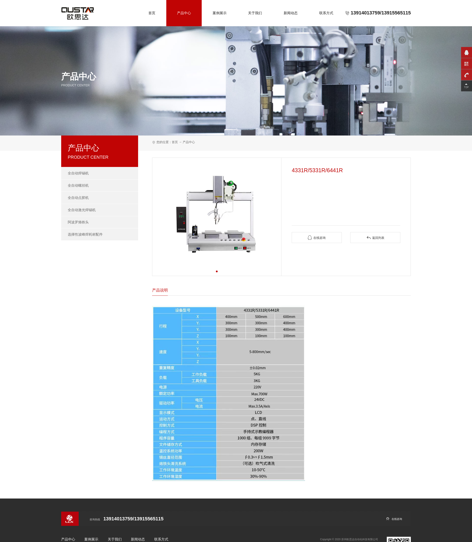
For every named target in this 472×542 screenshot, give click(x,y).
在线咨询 (317, 237)
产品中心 (184, 13)
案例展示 (220, 13)
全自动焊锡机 (78, 173)
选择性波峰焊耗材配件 (85, 234)
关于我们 (255, 13)
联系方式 (326, 13)
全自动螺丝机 (78, 185)
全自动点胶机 (78, 198)
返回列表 (375, 237)
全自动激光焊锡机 (82, 210)
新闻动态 (291, 13)
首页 (151, 13)
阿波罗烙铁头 (78, 222)
